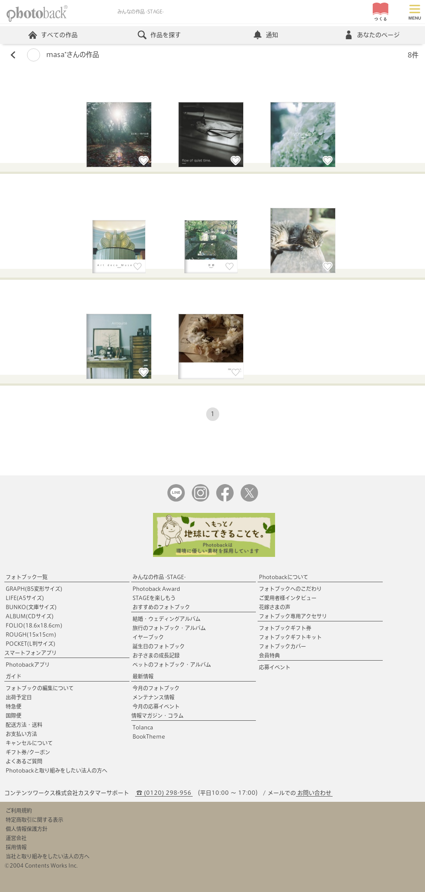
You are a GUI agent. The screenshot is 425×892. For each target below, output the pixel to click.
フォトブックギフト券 (285, 628)
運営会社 (16, 838)
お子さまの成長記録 (156, 655)
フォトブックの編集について (40, 688)
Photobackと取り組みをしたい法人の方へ (56, 770)
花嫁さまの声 (274, 607)
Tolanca (143, 727)
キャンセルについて (29, 743)
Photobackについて (283, 577)
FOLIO (34, 625)
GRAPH (34, 588)
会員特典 (269, 655)
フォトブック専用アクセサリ (293, 616)
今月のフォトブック (156, 688)
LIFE (25, 597)
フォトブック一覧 (27, 577)
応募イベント (274, 667)
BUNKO (31, 607)
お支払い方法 (21, 733)
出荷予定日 (19, 697)
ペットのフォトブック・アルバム (172, 664)
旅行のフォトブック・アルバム (169, 628)
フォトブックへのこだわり (290, 588)
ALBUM (30, 616)
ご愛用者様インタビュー (287, 597)
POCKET (30, 643)
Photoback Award (156, 588)
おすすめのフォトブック (161, 607)
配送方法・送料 (24, 724)
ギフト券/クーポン (28, 752)
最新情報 (143, 676)
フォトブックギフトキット (290, 637)
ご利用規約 (19, 810)
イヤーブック (148, 637)
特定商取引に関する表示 (34, 819)
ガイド (13, 676)
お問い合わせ (314, 793)
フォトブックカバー (282, 646)
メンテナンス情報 (153, 697)
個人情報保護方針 (27, 828)
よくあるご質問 (24, 761)
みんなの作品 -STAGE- (159, 577)
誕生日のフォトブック (159, 646)
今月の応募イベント (156, 706)
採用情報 (16, 847)
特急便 (13, 706)
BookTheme (149, 736)
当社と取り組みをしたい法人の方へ (47, 856)
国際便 (13, 715)
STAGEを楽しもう (154, 597)
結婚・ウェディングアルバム (167, 618)
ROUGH (31, 634)
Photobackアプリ (28, 664)
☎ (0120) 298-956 (163, 793)
